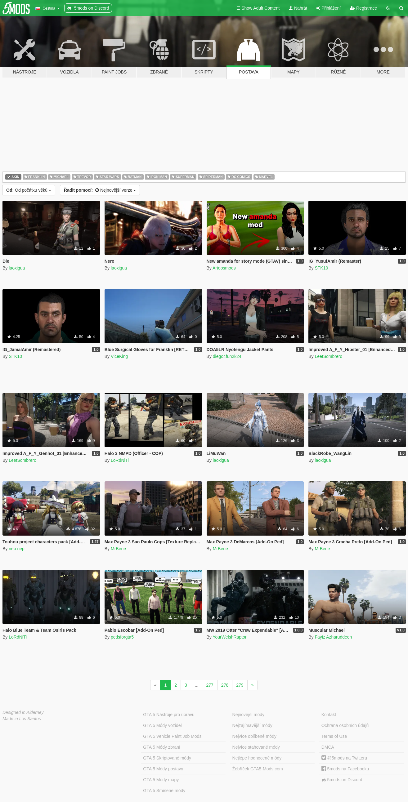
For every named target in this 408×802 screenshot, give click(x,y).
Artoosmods (224, 267)
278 (224, 685)
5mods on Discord (341, 779)
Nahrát (298, 8)
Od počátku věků (28, 190)
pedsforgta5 (122, 637)
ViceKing (119, 356)
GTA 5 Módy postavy (163, 768)
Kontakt (328, 714)
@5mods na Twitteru (344, 758)
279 (239, 685)
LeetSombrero (328, 356)
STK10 (321, 267)
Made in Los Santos (21, 718)
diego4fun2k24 (227, 356)
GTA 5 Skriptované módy (167, 757)
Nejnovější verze (100, 190)
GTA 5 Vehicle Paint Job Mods (172, 736)
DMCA (327, 747)
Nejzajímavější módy (252, 725)
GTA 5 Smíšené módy (164, 790)
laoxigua (17, 267)
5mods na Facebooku (345, 769)
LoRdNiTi (120, 460)
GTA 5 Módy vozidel (162, 725)
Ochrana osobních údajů (345, 725)
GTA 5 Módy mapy (161, 779)
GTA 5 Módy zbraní (161, 747)
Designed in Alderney (23, 712)
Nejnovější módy (248, 714)
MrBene (118, 548)
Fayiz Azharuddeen (333, 637)
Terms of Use (334, 736)
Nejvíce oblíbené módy (254, 736)
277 (209, 685)
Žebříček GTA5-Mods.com (257, 768)
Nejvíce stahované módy (256, 747)
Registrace (363, 8)
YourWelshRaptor (229, 637)
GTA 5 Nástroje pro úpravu (168, 714)
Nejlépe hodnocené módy (257, 757)
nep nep (17, 548)
